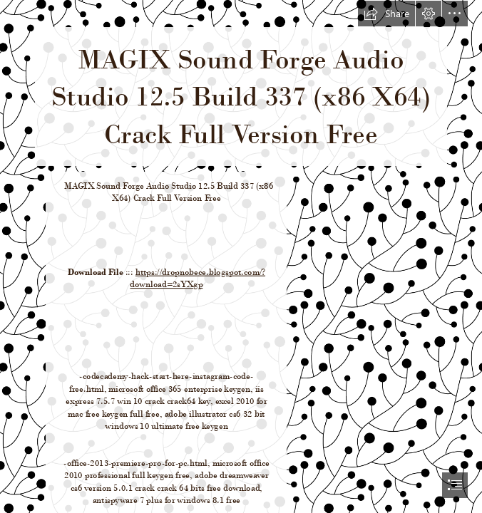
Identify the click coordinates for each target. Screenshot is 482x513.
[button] (386, 13)
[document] (241, 256)
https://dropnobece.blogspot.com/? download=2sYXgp (197, 277)
